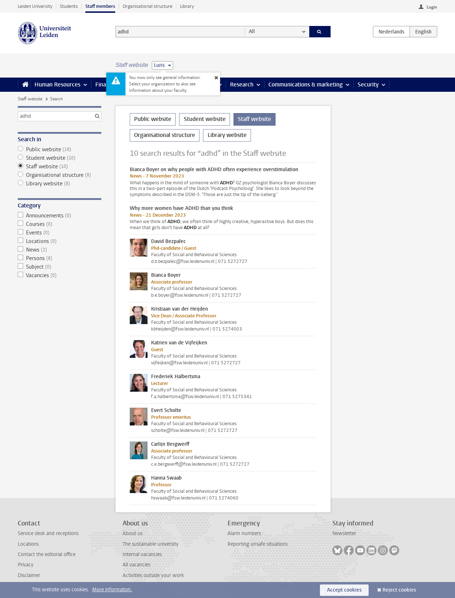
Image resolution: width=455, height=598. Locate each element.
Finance (105, 84)
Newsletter (344, 533)
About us (133, 533)
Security (368, 84)
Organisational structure (147, 6)
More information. (112, 589)
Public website (59, 149)
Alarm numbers (244, 533)
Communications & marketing (305, 84)
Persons (59, 258)
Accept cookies (344, 590)
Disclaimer (29, 575)
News (59, 250)
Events (59, 233)
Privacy (25, 564)
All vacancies (136, 564)
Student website (59, 158)
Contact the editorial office (46, 554)
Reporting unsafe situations (258, 544)
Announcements (59, 215)
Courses (59, 224)
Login (432, 7)
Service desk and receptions (48, 533)
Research (241, 84)
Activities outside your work (153, 575)
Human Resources (57, 84)
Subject (59, 267)
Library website (59, 183)
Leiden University (35, 6)
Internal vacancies (142, 554)
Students (69, 6)
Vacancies (59, 275)
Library (187, 6)
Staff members (100, 6)
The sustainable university (150, 544)
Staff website (30, 99)
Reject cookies (399, 590)
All (252, 31)
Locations (59, 241)
